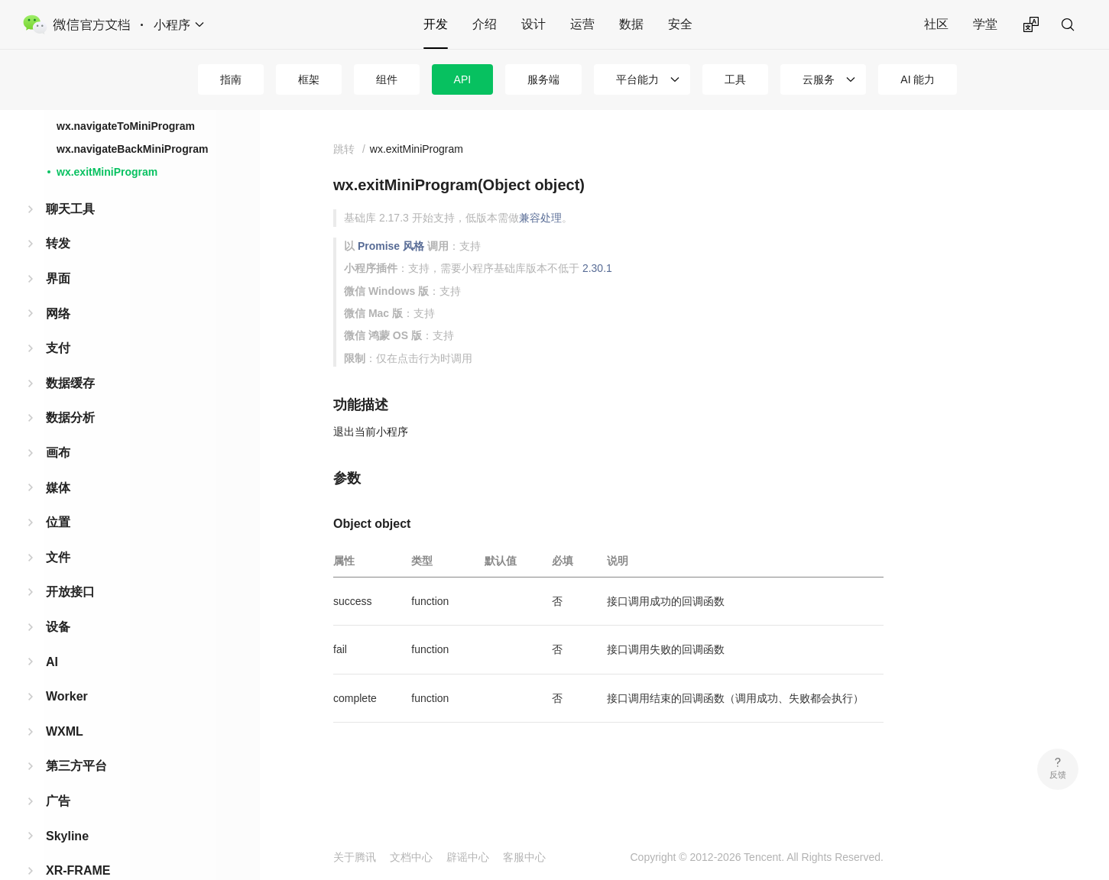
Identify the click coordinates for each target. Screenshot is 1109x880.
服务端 (543, 79)
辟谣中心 (467, 857)
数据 (631, 24)
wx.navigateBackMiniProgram (132, 141)
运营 (582, 24)
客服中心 (524, 857)
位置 (58, 514)
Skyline (67, 828)
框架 (308, 79)
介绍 (484, 24)
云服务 (819, 79)
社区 (936, 24)
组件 (386, 79)
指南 (231, 79)
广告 (58, 793)
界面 (58, 270)
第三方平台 (76, 758)
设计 (533, 24)
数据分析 (70, 409)
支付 (58, 340)
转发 (58, 235)
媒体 (58, 480)
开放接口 (70, 584)
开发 (435, 24)
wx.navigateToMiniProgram (126, 118)
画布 (58, 444)
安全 (680, 24)
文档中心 (411, 857)
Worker (67, 688)
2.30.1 (597, 268)
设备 (58, 619)
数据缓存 (70, 375)
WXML (64, 723)
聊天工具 (70, 201)
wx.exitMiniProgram (107, 164)
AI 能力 (917, 79)
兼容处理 (540, 218)
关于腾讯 (354, 857)
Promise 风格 (391, 246)
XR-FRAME (78, 862)
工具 (735, 79)
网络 (58, 305)
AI (52, 654)
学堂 (985, 24)
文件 (58, 549)
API (463, 79)
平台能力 (637, 79)
